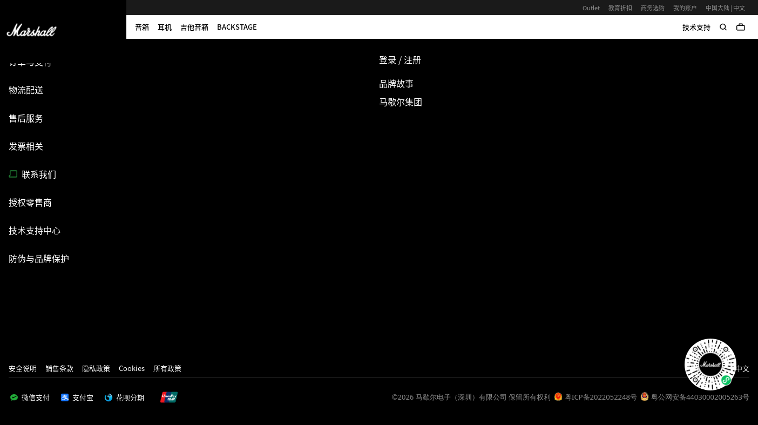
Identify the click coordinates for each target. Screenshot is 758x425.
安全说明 (23, 368)
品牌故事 (396, 83)
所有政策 (167, 368)
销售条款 (59, 368)
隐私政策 (96, 368)
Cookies (132, 368)
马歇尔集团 (400, 101)
